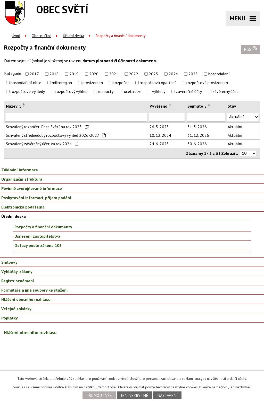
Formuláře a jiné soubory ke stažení (34, 290)
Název (13, 106)
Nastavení (167, 395)
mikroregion (62, 82)
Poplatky (9, 317)
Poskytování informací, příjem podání (36, 197)
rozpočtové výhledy (28, 91)
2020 (93, 73)
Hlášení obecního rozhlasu (26, 299)
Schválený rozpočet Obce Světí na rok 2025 (47, 126)
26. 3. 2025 (159, 126)
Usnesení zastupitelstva (37, 236)
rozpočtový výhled (71, 91)
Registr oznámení (17, 280)
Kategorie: (13, 73)
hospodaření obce (26, 82)
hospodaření (219, 73)
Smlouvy (9, 262)
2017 (34, 73)
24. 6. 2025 (159, 143)
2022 (133, 73)
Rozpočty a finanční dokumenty (43, 226)
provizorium (92, 82)
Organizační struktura (21, 179)
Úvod (16, 35)
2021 (113, 73)
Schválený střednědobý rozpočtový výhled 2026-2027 (56, 135)
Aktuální (235, 126)
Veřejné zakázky (16, 308)
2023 (153, 73)
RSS (250, 49)
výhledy (158, 91)
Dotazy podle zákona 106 (38, 245)
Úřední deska (73, 35)
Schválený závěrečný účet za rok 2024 (42, 143)
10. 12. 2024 (160, 135)
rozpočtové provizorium (207, 82)
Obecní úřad (41, 35)
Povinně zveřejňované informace (31, 188)
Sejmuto (197, 106)
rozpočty (105, 91)
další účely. (238, 378)
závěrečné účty (189, 91)
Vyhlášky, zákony (16, 271)
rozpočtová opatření (158, 82)
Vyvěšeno (158, 106)
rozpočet (121, 82)
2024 (173, 73)
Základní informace (19, 169)
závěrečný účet (225, 91)
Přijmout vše (99, 395)
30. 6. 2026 (197, 143)
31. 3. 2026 (197, 126)
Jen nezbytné (134, 395)
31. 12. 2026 (198, 135)
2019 (74, 73)
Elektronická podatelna (23, 207)
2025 (193, 73)
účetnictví (133, 91)
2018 (54, 73)
